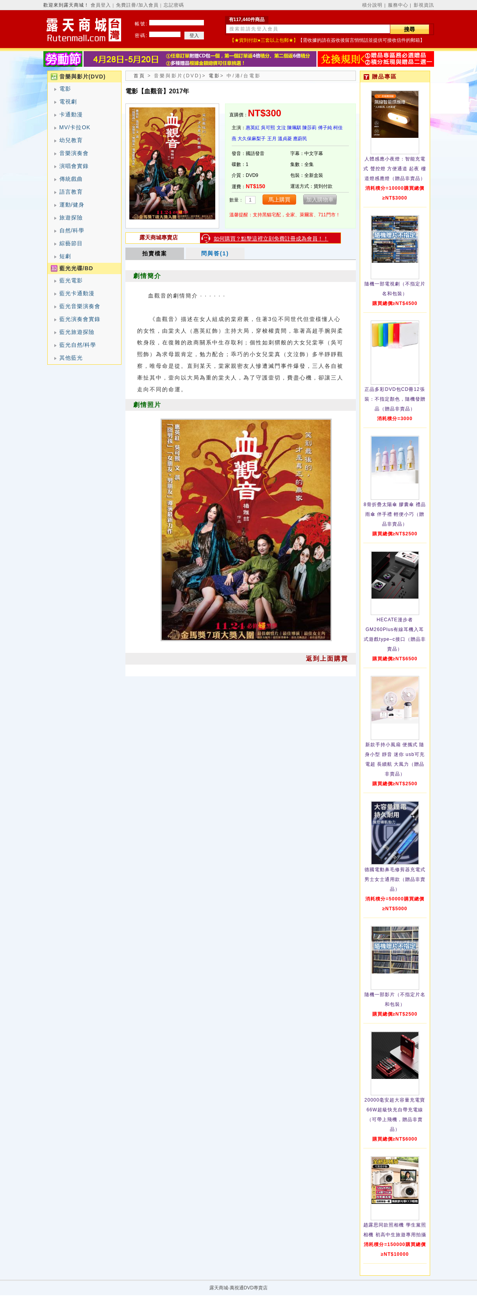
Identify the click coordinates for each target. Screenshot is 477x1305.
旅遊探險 (71, 217)
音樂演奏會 (74, 153)
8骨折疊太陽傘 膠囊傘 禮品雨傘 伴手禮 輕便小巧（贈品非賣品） (395, 514)
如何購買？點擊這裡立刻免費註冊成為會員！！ (271, 238)
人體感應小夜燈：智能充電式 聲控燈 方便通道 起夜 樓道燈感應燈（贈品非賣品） (394, 168)
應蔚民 (300, 138)
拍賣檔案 (154, 253)
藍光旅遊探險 (77, 332)
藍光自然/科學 (77, 345)
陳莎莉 (309, 127)
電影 (65, 89)
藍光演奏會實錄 (79, 319)
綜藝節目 (71, 243)
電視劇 (68, 101)
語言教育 (71, 192)
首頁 (139, 75)
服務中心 (398, 5)
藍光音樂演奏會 (79, 306)
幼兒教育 (71, 140)
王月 (272, 138)
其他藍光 (71, 358)
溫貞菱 (285, 138)
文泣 (281, 127)
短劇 (65, 256)
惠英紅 (253, 127)
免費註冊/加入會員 (137, 5)
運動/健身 (72, 204)
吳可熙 (268, 127)
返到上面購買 (327, 658)
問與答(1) (215, 253)
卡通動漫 (71, 114)
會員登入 (101, 5)
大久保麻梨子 (252, 138)
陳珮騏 (294, 127)
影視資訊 (424, 5)
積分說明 (372, 5)
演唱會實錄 (74, 166)
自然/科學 (72, 230)
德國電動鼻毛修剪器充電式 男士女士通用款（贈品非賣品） (394, 879)
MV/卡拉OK (75, 127)
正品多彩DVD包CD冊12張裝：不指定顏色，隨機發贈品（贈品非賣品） (394, 399)
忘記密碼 (174, 5)
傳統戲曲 (71, 179)
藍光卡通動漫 (77, 293)
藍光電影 (71, 280)
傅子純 (325, 127)
